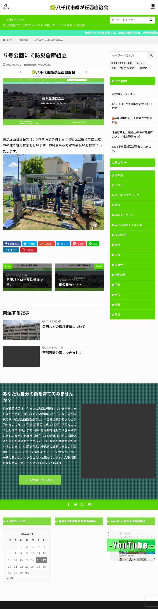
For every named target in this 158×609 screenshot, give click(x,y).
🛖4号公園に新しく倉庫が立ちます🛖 (131, 120)
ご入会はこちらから (40, 480)
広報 (117, 259)
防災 (117, 319)
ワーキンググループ (127, 200)
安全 (117, 249)
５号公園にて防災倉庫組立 (48, 39)
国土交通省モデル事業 (16, 25)
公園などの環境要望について (63, 327)
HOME (9, 39)
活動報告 (23, 39)
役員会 (119, 269)
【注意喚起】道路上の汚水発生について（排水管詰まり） (132, 134)
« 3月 (10, 578)
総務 (117, 309)
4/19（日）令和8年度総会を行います (131, 106)
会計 (117, 209)
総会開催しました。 (123, 94)
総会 (117, 299)
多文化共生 (121, 239)
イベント (37, 25)
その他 (119, 180)
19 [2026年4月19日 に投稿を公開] (44, 560)
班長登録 (79, 25)
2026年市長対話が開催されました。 (131, 148)
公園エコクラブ (124, 219)
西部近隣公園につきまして (62, 353)
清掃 (117, 289)
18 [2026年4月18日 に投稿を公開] (38, 560)
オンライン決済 (62, 25)
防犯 (48, 25)
